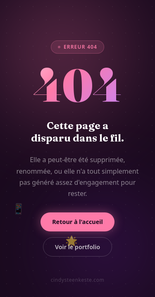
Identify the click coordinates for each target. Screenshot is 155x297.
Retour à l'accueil (77, 222)
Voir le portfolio (77, 247)
